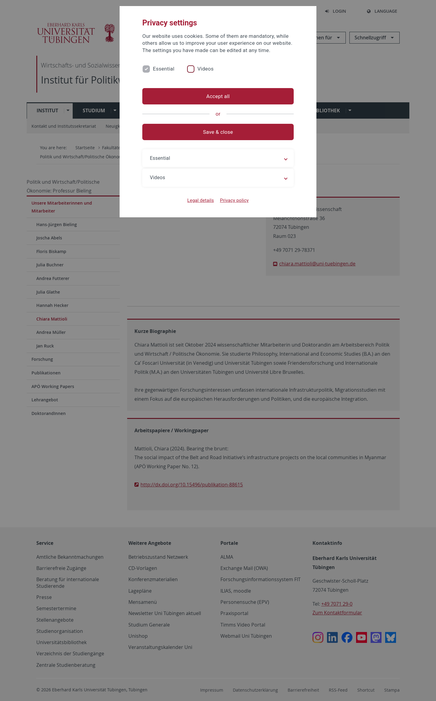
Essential (163, 69)
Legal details (200, 200)
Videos (205, 69)
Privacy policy (234, 200)
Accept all (218, 96)
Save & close (218, 132)
